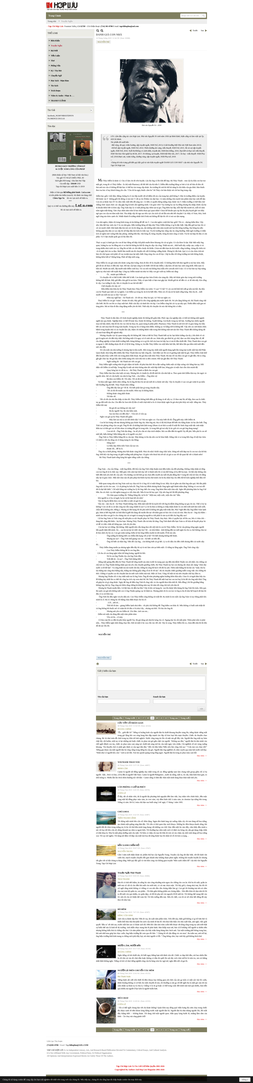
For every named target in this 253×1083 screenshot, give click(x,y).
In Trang (97, 663)
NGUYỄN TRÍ (103, 42)
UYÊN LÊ (122, 793)
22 (166, 718)
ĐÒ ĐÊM (122, 909)
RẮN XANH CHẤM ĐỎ (128, 845)
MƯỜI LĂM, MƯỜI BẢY (129, 945)
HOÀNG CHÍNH (124, 729)
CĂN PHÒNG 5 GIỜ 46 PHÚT (132, 787)
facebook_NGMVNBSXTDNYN (61, 116)
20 (157, 718)
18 (148, 718)
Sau (202, 30)
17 (143, 718)
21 (161, 718)
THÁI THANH (123, 879)
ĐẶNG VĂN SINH (125, 915)
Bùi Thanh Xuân (124, 976)
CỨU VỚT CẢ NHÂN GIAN (130, 723)
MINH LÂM (123, 768)
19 (152, 718)
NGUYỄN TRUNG (125, 851)
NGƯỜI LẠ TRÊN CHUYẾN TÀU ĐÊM (136, 970)
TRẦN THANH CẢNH (127, 818)
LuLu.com (86, 192)
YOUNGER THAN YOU (129, 762)
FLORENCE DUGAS (56, 118)
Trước (195, 30)
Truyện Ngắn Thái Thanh (129, 872)
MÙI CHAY (123, 998)
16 (139, 718)
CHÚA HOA (123, 811)
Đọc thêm (200, 756)
